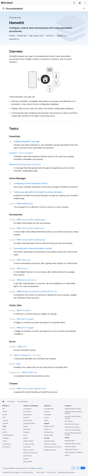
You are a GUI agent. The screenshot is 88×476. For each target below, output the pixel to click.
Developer (11, 401)
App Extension (27, 414)
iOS (4, 409)
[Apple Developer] (7, 3)
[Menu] (85, 3)
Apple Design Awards (71, 449)
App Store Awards (70, 446)
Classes (13, 383)
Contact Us (47, 429)
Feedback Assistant (50, 450)
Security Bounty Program (73, 430)
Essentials (14, 136)
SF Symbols (6, 447)
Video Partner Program (72, 427)
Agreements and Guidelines (66, 472)
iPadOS (5, 411)
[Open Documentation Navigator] (3, 8)
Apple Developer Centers (73, 444)
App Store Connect (50, 444)
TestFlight (6, 438)
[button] (74, 3)
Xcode (5, 441)
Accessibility (27, 409)
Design (25, 426)
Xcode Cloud (7, 444)
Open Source (27, 456)
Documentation (14, 8)
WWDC (67, 455)
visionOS (5, 420)
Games (25, 438)
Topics (14, 128)
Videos (46, 420)
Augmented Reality (29, 423)
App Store (26, 417)
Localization (27, 447)
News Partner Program (72, 424)
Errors (12, 341)
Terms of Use (40, 472)
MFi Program (69, 421)
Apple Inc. (17, 472)
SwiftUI (5, 432)
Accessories (15, 214)
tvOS (4, 417)
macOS (5, 414)
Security (26, 459)
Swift (4, 429)
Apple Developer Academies (74, 452)
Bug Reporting (48, 432)
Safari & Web (27, 461)
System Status (48, 435)
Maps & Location (28, 450)
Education (26, 432)
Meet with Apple (70, 441)
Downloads (47, 414)
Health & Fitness (28, 441)
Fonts (25, 435)
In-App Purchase (28, 444)
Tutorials (47, 411)
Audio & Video (27, 420)
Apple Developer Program (73, 409)
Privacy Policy (51, 472)
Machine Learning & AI (30, 453)
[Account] (79, 3)
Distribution (27, 429)
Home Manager (17, 178)
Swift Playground (8, 435)
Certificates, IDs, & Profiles (52, 447)
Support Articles (49, 426)
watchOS (5, 423)
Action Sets (15, 305)
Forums (46, 417)
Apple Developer (49, 441)
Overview (16, 51)
